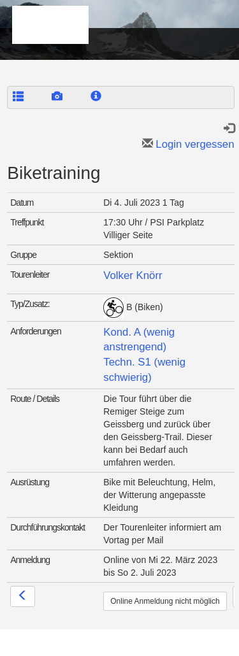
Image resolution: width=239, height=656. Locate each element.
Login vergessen (188, 144)
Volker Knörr (132, 275)
